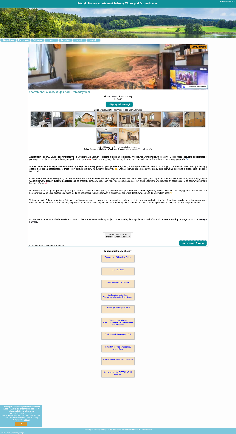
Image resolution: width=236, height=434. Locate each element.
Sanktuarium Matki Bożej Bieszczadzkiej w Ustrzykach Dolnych (118, 296)
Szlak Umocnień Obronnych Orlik (118, 334)
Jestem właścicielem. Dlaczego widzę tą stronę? (118, 235)
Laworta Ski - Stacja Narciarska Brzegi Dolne (117, 348)
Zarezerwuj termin (193, 243)
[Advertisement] (118, 406)
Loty (51, 40)
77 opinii (141, 149)
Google (6, 409)
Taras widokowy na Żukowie (118, 282)
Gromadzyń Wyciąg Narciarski (118, 308)
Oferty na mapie (23, 40)
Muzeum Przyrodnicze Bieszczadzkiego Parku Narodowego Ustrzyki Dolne (118, 322)
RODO (27, 420)
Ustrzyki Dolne (199, 47)
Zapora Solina (118, 270)
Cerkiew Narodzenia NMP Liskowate (118, 360)
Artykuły (93, 40)
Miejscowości (37, 40)
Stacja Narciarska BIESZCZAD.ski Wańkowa (118, 373)
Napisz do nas (147, 430)
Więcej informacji (119, 104)
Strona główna (8, 40)
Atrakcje (79, 40)
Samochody (65, 40)
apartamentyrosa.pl (227, 1)
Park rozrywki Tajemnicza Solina (118, 257)
